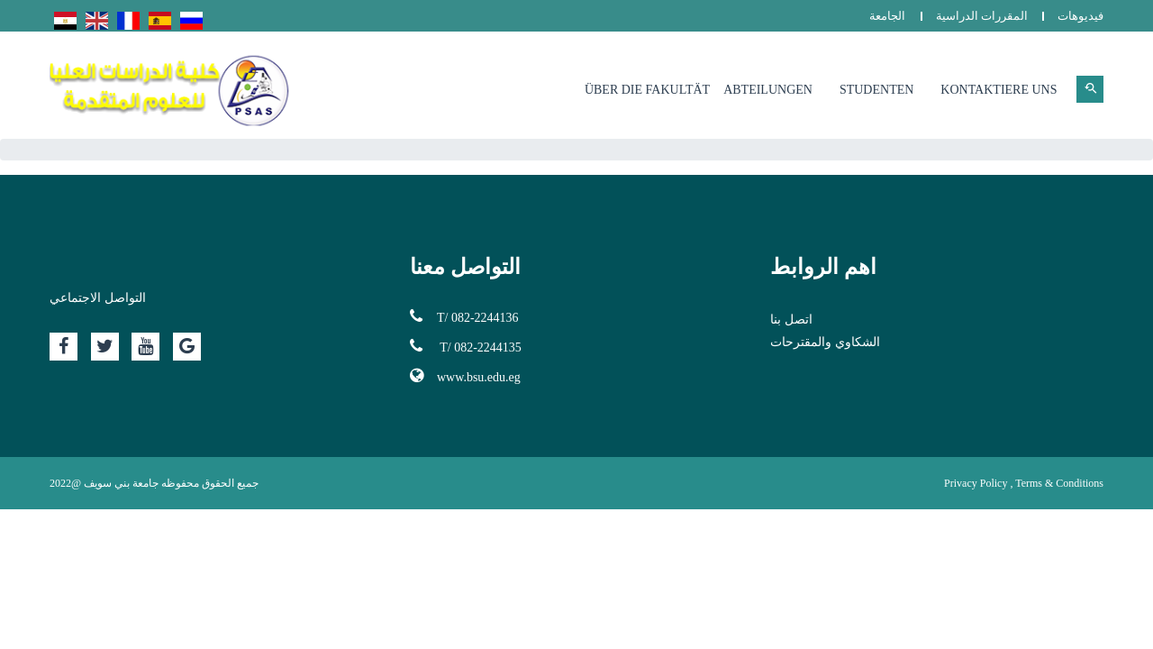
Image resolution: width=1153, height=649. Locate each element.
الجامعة (887, 16)
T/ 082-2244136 (464, 316)
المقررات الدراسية (982, 16)
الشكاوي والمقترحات (825, 342)
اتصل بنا (791, 319)
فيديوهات (1080, 16)
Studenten (876, 89)
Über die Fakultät (647, 89)
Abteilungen (768, 89)
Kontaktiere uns (998, 89)
